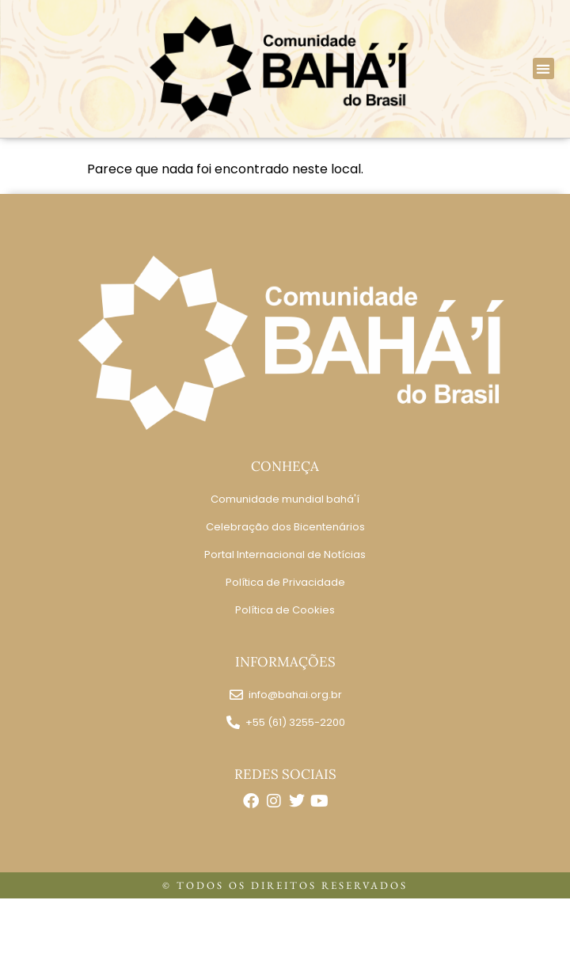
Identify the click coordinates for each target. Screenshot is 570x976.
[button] (543, 68)
